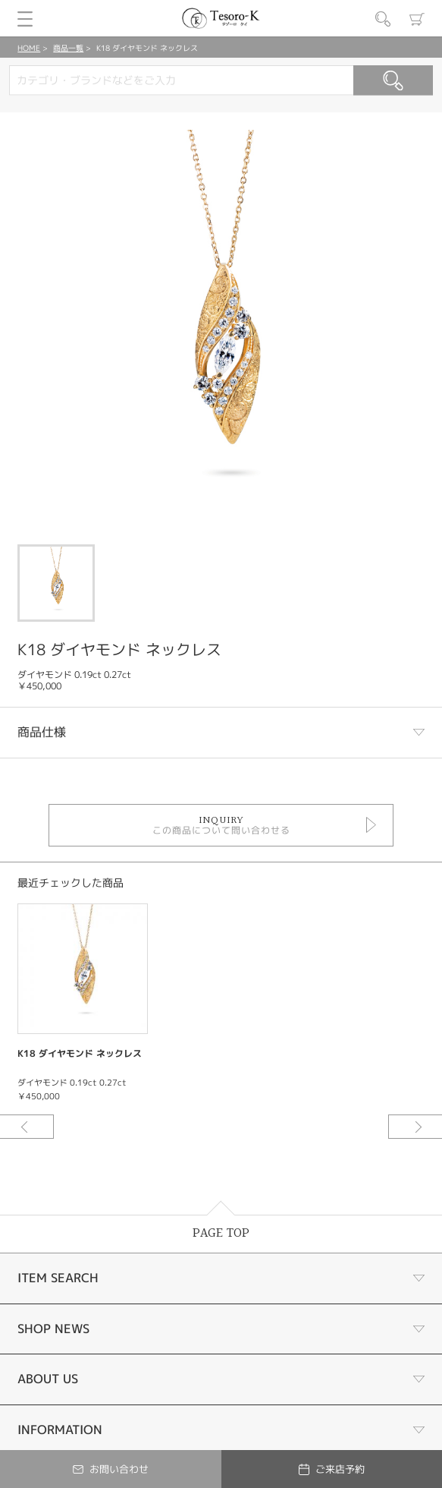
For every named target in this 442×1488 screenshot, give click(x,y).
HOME (28, 48)
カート (417, 19)
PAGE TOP (221, 1233)
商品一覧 (68, 48)
